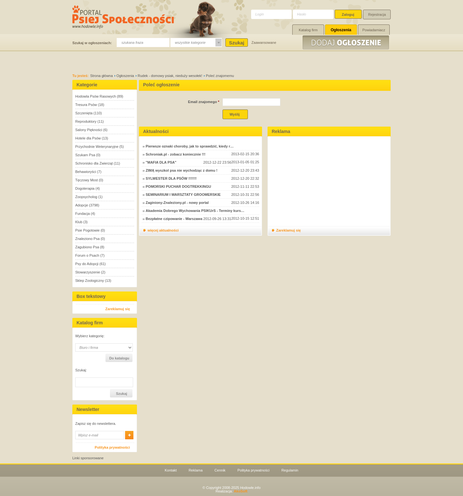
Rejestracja (377, 14)
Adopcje (81, 205)
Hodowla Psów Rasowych (95, 96)
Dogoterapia (85, 188)
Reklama (196, 470)
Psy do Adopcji (86, 264)
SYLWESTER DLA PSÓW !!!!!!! (171, 178)
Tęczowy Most (86, 180)
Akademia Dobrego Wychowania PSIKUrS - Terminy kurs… (195, 211)
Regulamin (289, 470)
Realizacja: (231, 491)
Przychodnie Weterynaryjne (96, 146)
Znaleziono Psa (87, 239)
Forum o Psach (87, 255)
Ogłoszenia (341, 30)
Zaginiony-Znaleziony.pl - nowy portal (177, 203)
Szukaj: (81, 370)
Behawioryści (85, 172)
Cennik (219, 470)
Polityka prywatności (112, 447)
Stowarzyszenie (87, 272)
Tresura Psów (86, 105)
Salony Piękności (88, 130)
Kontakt (171, 470)
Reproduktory (85, 121)
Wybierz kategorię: (89, 336)
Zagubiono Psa (87, 247)
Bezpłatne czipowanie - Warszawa (174, 219)
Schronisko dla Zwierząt (94, 163)
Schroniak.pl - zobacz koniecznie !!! (175, 154)
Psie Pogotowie (87, 230)
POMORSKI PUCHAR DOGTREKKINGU (178, 186)
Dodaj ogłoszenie (347, 42)
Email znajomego (203, 102)
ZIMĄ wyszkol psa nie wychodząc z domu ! (181, 170)
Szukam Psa (85, 155)
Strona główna (101, 76)
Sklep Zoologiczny (89, 280)
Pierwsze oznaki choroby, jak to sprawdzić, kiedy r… (190, 146)
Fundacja (82, 213)
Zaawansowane (263, 42)
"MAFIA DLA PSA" (161, 162)
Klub (78, 222)
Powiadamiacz (373, 30)
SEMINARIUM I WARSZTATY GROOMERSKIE (183, 194)
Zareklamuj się (117, 309)
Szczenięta (84, 113)
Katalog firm (308, 30)
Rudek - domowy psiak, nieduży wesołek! (170, 76)
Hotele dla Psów (88, 138)
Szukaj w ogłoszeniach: (92, 43)
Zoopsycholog (86, 197)
